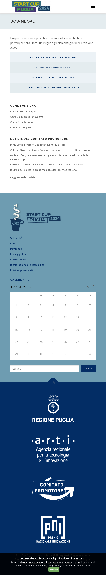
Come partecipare (20, 127)
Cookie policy (18, 259)
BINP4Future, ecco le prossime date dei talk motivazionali (44, 169)
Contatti (15, 243)
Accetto (53, 569)
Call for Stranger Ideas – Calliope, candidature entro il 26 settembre (50, 150)
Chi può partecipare (22, 122)
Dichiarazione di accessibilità (27, 264)
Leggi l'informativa (21, 561)
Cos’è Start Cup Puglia (23, 111)
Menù (92, 6)
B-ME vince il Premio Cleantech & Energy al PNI (37, 144)
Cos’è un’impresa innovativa (26, 116)
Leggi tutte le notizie (22, 177)
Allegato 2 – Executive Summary (53, 77)
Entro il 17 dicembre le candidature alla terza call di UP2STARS (47, 164)
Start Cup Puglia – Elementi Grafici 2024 (53, 87)
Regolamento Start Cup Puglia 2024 (53, 57)
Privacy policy (18, 254)
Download (16, 248)
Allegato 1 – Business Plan (53, 67)
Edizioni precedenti (21, 270)
